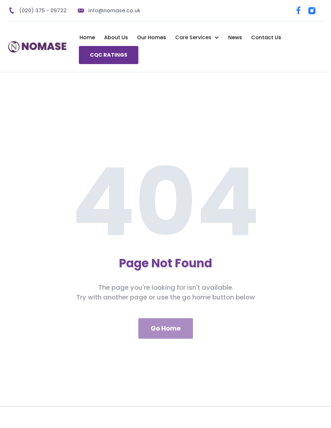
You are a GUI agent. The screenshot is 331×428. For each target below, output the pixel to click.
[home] (39, 47)
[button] (197, 37)
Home (87, 37)
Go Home (166, 333)
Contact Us (266, 37)
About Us (116, 37)
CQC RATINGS (108, 55)
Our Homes (151, 37)
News (235, 37)
